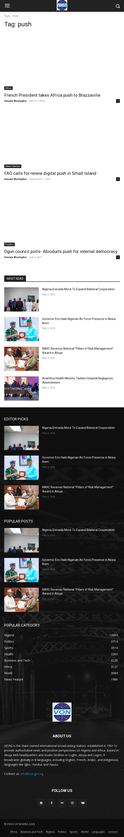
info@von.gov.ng (31, 774)
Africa (8, 88)
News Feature (12, 166)
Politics (9, 244)
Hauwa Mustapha (15, 100)
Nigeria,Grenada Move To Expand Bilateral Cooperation (78, 289)
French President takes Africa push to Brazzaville (52, 95)
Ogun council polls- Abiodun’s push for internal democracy (60, 251)
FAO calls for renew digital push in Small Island (50, 173)
